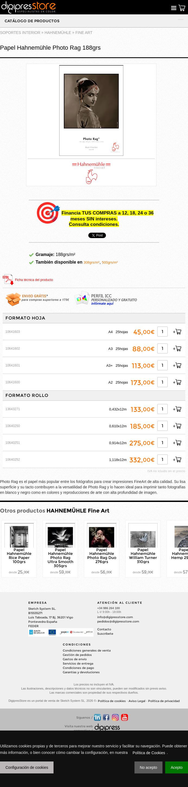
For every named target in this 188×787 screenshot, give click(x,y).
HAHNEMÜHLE (58, 32)
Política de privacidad (164, 701)
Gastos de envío (75, 659)
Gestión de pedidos (77, 655)
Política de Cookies (149, 753)
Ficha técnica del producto (34, 280)
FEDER (33, 626)
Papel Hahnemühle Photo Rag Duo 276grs (101, 555)
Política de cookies (112, 701)
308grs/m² (92, 262)
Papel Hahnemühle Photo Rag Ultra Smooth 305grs (60, 557)
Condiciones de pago (78, 668)
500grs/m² (110, 262)
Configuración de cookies (26, 767)
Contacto (104, 629)
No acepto (148, 767)
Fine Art (84, 32)
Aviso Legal (137, 701)
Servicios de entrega (78, 663)
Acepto (177, 767)
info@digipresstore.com (115, 617)
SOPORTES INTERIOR (20, 32)
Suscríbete (105, 634)
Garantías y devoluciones (81, 672)
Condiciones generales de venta (87, 650)
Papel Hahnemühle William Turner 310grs (143, 555)
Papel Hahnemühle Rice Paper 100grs (19, 555)
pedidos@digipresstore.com (118, 621)
